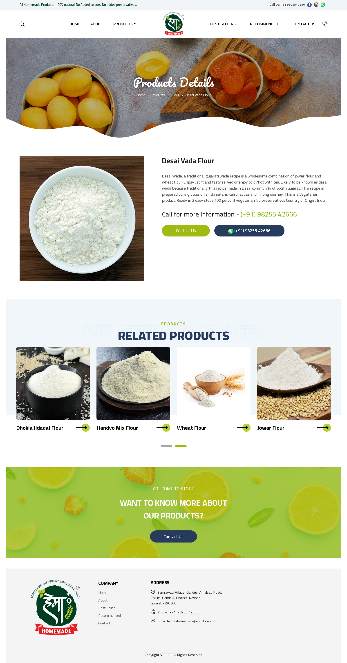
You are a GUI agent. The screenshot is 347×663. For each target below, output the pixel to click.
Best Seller (106, 607)
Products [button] (123, 24)
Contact (104, 623)
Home (74, 24)
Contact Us (304, 24)
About (96, 24)
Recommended (264, 24)
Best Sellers (223, 24)
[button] (166, 446)
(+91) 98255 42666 (269, 214)
